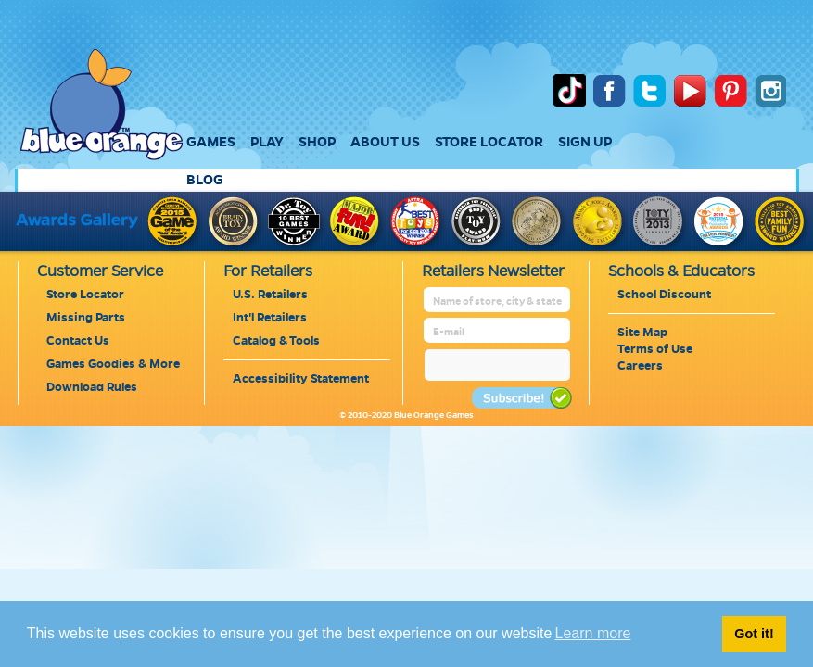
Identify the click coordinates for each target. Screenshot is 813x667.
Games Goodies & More (113, 364)
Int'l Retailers (270, 317)
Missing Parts (85, 317)
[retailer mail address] (498, 332)
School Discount (664, 294)
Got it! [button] (753, 633)
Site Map (642, 332)
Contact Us (77, 341)
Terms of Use (654, 349)
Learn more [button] (593, 633)
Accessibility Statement (301, 378)
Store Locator (85, 294)
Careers (640, 366)
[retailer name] (498, 301)
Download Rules (91, 387)
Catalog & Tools (276, 341)
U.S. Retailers (270, 294)
